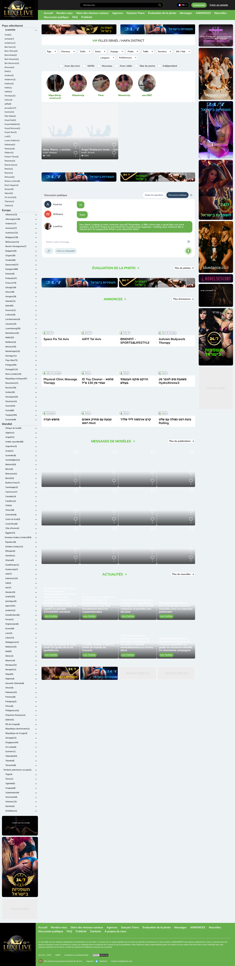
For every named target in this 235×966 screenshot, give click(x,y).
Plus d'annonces (183, 298)
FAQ (75, 17)
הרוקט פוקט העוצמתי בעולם (134, 381)
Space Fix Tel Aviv (56, 339)
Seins (98, 51)
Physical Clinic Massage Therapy (60, 381)
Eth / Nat (180, 51)
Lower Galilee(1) (12, 140)
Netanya (53, 152)
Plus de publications (181, 441)
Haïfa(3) (8, 91)
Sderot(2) (9, 193)
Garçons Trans (136, 13)
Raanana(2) (10, 160)
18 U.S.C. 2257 (44, 955)
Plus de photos (184, 267)
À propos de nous (115, 931)
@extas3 (101, 961)
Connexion (199, 5)
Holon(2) (8, 100)
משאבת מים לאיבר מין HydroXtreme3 (172, 381)
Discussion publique (56, 17)
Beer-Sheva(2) (11, 51)
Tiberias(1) (9, 201)
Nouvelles (220, 13)
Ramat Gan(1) (11, 165)
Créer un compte (219, 4)
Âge (49, 51)
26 (57, 150)
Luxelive (57, 226)
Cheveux (65, 51)
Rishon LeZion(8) (12, 181)
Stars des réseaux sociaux (92, 13)
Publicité (86, 17)
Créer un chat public (66, 251)
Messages (186, 13)
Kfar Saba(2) (10, 116)
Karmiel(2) (9, 112)
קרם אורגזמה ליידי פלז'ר (135, 419)
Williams (58, 214)
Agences (117, 13)
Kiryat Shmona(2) (12, 128)
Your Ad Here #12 (137, 673)
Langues (105, 57)
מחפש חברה (51, 419)
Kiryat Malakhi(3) (12, 124)
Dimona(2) (9, 67)
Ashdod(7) (9, 39)
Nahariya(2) (10, 144)
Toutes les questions (154, 195)
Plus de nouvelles (183, 574)
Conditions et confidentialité (76, 955)
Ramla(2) (9, 169)
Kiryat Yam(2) (11, 132)
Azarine (57, 204)
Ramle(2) (9, 173)
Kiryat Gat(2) (10, 120)
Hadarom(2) (10, 79)
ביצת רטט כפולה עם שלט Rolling (175, 421)
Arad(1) (8, 34)
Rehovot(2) (10, 177)
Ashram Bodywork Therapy (172, 341)
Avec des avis (72, 65)
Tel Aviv (91, 152)
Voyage (114, 51)
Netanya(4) (10, 148)
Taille (145, 51)
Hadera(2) (9, 83)
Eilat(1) (8, 71)
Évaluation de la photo (162, 13)
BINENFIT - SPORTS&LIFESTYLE (134, 341)
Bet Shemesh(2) (12, 63)
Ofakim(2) (9, 152)
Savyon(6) (9, 189)
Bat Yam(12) (10, 47)
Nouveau (107, 65)
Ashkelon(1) (10, 43)
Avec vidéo (126, 65)
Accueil (48, 13)
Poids (130, 51)
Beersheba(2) (11, 55)
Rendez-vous (64, 13)
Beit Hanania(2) (12, 59)
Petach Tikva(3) (12, 156)
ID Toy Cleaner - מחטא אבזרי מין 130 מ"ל (97, 381)
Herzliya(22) (10, 95)
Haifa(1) (8, 87)
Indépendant (170, 65)
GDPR (57, 955)
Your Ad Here (20, 908)
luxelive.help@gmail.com (121, 961)
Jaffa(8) (8, 104)
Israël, (45, 152)
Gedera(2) (9, 75)
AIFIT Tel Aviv (91, 339)
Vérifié (90, 65)
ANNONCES (203, 13)
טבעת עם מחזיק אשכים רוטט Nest (97, 421)
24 (101, 150)
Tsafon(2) (9, 205)
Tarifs (83, 51)
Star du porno (147, 65)
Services (162, 51)
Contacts (95, 931)
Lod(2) (7, 136)
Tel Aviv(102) (10, 197)
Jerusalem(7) (10, 108)
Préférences (125, 57)
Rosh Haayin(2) (11, 185)
